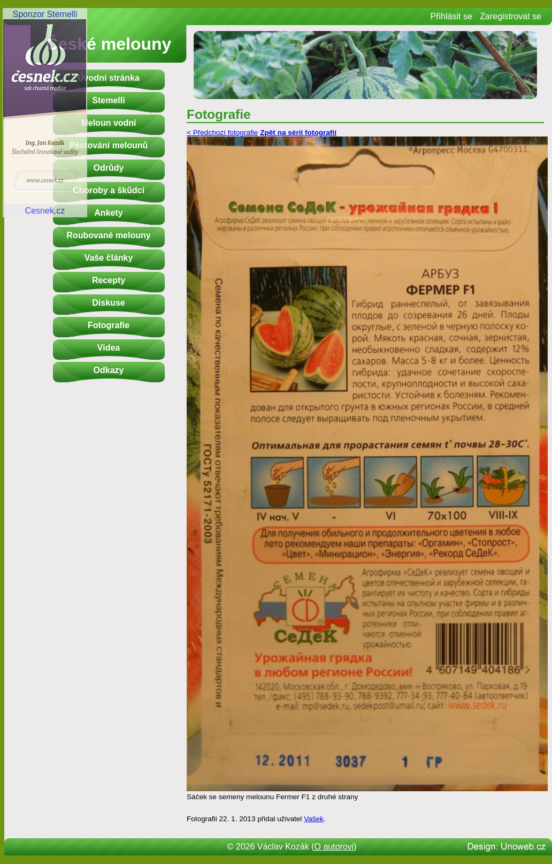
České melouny (109, 44)
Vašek (314, 819)
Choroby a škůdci (108, 190)
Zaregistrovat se (510, 16)
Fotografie (108, 325)
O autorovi (334, 846)
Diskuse (108, 302)
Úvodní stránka (109, 77)
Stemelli (108, 100)
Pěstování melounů (109, 145)
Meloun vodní (108, 122)
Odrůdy (109, 167)
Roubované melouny (108, 235)
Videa (108, 347)
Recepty (108, 280)
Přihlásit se (451, 16)
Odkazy (109, 370)
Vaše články (109, 257)
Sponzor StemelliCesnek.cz (45, 112)
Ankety (108, 212)
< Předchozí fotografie (222, 132)
